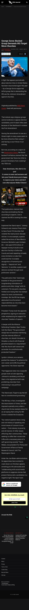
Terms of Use (4, 566)
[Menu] (2, 2)
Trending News (4, 583)
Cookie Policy (4, 569)
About (2, 561)
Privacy (3, 564)
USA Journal (16, 594)
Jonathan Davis (5, 49)
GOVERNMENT (8, 50)
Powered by (14, 507)
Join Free (14, 502)
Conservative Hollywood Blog (8, 584)
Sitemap (3, 575)
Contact (3, 558)
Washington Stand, (11, 152)
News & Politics (4, 572)
